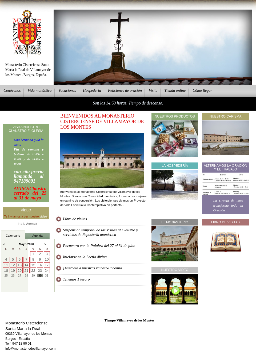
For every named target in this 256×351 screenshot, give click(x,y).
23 (40, 271)
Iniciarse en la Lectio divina (85, 257)
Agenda (37, 235)
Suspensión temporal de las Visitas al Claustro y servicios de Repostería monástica (100, 232)
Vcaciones (67, 90)
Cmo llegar (202, 90)
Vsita (153, 90)
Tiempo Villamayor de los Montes (129, 320)
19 (13, 271)
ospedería (92, 90)
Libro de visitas (75, 219)
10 (47, 259)
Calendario (13, 235)
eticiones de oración (125, 90)
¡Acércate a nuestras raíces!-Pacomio (92, 268)
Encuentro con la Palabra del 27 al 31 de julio (99, 246)
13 (20, 265)
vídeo (43, 216)
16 (40, 265)
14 (27, 265)
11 (6, 265)
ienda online (175, 90)
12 (13, 265)
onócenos (12, 90)
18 (6, 271)
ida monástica (40, 90)
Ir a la (27, 223)
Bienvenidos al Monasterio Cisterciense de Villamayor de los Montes (102, 121)
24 (47, 271)
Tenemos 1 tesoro (76, 279)
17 (47, 265)
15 (33, 265)
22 (33, 271)
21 (27, 271)
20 (20, 271)
